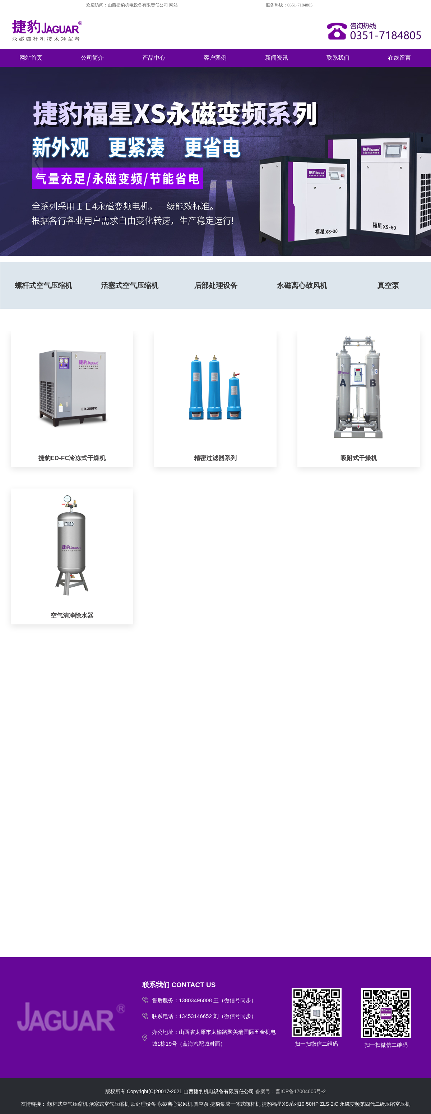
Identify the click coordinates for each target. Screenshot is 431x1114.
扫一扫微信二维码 (317, 1017)
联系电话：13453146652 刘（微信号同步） (204, 1016)
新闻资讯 (276, 58)
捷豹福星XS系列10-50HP (290, 1104)
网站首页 (30, 58)
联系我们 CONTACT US (179, 985)
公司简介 (92, 58)
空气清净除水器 (72, 615)
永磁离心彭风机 (175, 1104)
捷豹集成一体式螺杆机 (235, 1104)
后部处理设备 (215, 285)
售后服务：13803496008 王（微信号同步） (204, 1000)
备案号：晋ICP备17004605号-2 (290, 1091)
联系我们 (337, 58)
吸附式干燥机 (358, 458)
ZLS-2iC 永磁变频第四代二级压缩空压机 (365, 1104)
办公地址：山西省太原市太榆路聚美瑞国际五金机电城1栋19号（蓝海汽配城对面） (214, 1038)
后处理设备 (143, 1104)
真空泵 (201, 1104)
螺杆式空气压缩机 (43, 285)
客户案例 (215, 58)
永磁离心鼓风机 (302, 285)
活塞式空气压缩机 (129, 285)
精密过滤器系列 (215, 458)
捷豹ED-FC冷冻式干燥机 (72, 458)
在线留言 (399, 58)
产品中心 (153, 58)
